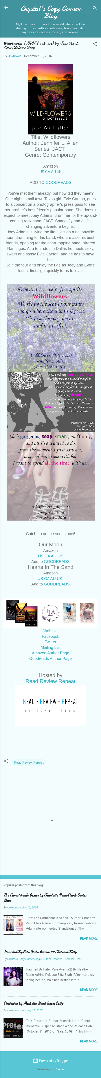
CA (47, 171)
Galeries (60, 1069)
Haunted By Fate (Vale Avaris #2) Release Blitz (40, 952)
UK (59, 171)
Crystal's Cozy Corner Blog (51, 12)
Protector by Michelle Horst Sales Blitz (33, 1003)
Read (50, 681)
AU (53, 171)
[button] (94, 44)
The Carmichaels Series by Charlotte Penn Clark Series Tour (45, 898)
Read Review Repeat (29, 763)
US (41, 171)
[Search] (94, 9)
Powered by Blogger (50, 1061)
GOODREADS (58, 182)
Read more (88, 938)
